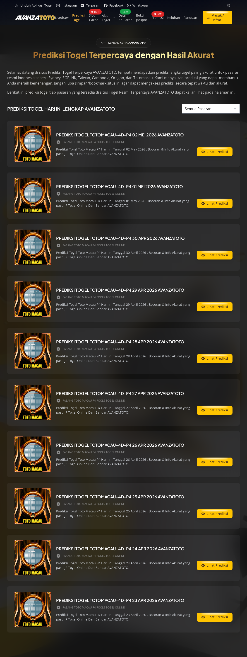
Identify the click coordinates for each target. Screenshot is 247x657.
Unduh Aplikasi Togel (34, 5)
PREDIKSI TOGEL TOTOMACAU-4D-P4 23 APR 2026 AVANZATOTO (120, 600)
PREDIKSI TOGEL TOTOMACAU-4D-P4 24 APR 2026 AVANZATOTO (120, 548)
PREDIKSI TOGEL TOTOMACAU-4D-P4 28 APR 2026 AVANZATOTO (120, 341)
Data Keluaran (125, 17)
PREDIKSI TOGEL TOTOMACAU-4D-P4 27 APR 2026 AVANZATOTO (120, 393)
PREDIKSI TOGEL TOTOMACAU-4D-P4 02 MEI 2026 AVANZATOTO (120, 134)
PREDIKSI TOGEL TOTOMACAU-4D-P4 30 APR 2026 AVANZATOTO (120, 238)
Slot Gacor (93, 17)
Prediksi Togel (78, 17)
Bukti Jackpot (141, 17)
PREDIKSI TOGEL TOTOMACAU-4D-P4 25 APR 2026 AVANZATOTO (120, 496)
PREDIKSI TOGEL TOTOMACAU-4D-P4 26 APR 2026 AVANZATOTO (120, 445)
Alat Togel (108, 17)
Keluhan (173, 17)
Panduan (190, 17)
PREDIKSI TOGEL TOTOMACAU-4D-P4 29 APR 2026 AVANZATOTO (120, 290)
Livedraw (62, 17)
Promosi (157, 17)
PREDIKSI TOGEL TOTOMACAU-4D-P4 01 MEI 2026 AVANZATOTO (119, 186)
